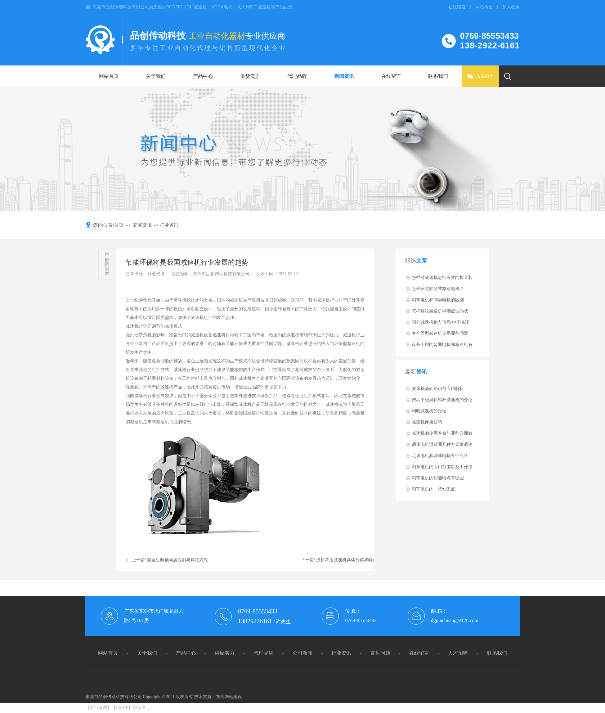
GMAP (122, 707)
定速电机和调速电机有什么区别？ (440, 457)
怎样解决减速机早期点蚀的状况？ (440, 313)
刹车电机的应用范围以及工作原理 (442, 468)
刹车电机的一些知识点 (433, 489)
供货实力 (250, 76)
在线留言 (391, 76)
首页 (118, 225)
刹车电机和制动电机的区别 (438, 300)
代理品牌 (297, 76)
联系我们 (438, 76)
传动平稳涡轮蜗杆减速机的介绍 (442, 399)
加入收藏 (511, 7)
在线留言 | (461, 7)
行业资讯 (169, 225)
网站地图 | (488, 7)
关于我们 (156, 76)
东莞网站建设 (229, 696)
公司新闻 (302, 653)
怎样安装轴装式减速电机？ (438, 288)
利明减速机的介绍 (429, 411)
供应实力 (225, 653)
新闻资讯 (344, 76)
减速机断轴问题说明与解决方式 (177, 560)
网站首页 (109, 76)
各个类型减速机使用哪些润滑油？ (440, 335)
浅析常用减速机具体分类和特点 (346, 560)
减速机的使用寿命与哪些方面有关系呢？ (442, 435)
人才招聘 (458, 653)
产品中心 (203, 76)
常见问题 (380, 653)
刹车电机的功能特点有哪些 (438, 478)
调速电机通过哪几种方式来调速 (442, 444)
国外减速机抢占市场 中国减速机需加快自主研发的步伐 (440, 324)
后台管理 (98, 707)
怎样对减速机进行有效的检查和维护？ (442, 279)
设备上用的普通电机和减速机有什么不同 (442, 346)
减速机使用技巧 (427, 422)
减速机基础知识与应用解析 (438, 388)
